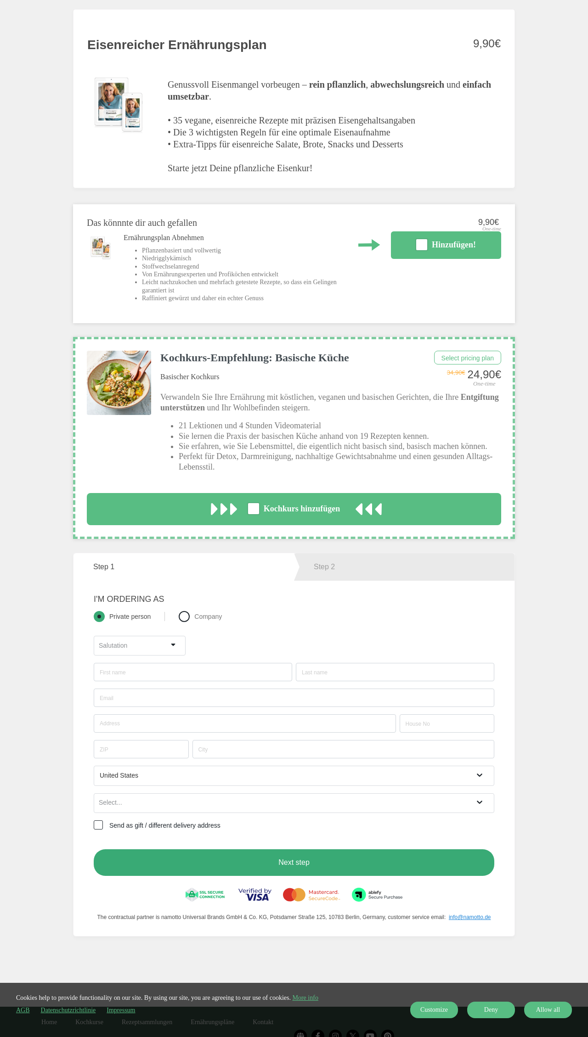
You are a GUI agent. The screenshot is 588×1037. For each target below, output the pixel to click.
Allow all (548, 1009)
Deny (491, 1009)
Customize (434, 1009)
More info (305, 997)
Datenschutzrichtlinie (68, 1010)
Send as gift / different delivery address (164, 825)
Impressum (121, 1010)
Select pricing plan (467, 358)
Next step (294, 862)
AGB (23, 1010)
